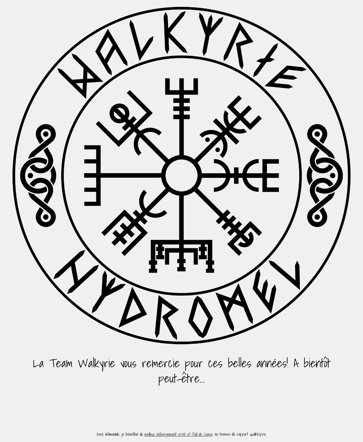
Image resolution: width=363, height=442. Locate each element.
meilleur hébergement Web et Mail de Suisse (179, 434)
